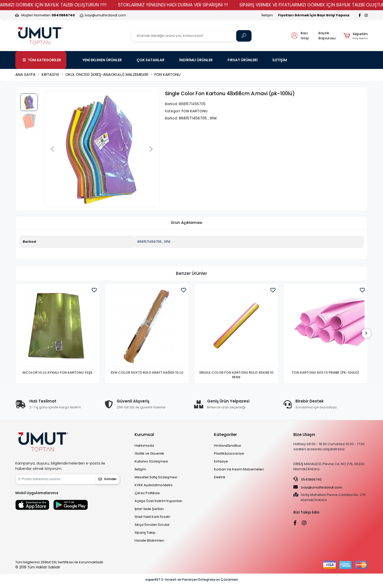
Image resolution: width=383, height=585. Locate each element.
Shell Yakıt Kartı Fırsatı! (152, 516)
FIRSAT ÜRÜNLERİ (243, 60)
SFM (167, 241)
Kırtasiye (221, 461)
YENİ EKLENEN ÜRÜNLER (102, 60)
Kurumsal (144, 434)
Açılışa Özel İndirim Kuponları (158, 500)
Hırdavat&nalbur (227, 445)
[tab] (186, 222)
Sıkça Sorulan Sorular (152, 524)
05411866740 (307, 479)
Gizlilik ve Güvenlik (149, 453)
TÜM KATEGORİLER (42, 60)
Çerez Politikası (147, 493)
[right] (367, 333)
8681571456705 (149, 241)
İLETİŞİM (279, 60)
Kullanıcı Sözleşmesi (151, 461)
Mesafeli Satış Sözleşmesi (156, 477)
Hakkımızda (144, 445)
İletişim (267, 15)
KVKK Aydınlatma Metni (153, 485)
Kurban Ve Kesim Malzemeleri (239, 469)
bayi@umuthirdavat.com (317, 487)
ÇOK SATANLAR (150, 60)
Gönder (108, 479)
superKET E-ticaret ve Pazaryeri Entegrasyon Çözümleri (191, 579)
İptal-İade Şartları (149, 508)
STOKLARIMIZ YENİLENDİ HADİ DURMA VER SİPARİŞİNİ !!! (188, 5)
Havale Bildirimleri (149, 540)
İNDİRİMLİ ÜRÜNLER (196, 60)
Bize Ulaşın (304, 434)
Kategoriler (225, 434)
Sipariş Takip (145, 532)
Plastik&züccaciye (229, 453)
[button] (355, 35)
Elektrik (219, 477)
